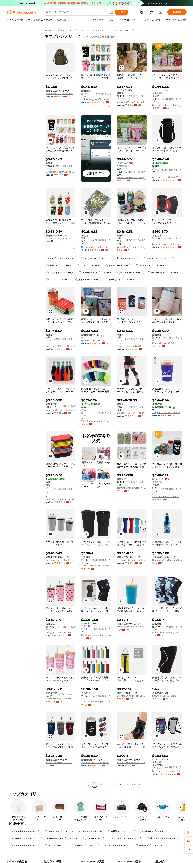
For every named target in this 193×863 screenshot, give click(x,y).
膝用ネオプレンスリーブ (87, 279)
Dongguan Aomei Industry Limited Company (60, 698)
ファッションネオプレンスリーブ (95, 272)
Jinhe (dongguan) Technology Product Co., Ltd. (96, 99)
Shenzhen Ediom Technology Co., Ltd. (167, 105)
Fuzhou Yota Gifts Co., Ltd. (59, 762)
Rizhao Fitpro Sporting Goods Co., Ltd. (167, 632)
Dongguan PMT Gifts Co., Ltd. (60, 346)
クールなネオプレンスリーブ (120, 279)
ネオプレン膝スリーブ (56, 845)
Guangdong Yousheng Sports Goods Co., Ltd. (60, 499)
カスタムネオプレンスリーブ (150, 265)
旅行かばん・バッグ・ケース (71, 30)
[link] (189, 832)
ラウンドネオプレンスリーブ (59, 831)
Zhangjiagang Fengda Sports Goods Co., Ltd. (96, 565)
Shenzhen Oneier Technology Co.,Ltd (132, 696)
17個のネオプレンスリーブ (149, 845)
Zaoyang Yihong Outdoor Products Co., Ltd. (132, 488)
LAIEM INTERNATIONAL (164, 696)
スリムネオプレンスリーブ (59, 272)
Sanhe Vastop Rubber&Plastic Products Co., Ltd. (96, 762)
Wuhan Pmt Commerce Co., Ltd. (132, 247)
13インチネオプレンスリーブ (126, 838)
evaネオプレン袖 (83, 845)
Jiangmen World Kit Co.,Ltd (130, 102)
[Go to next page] (139, 785)
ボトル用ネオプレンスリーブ (24, 831)
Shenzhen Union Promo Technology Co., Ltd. (167, 177)
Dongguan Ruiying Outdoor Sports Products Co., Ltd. (96, 247)
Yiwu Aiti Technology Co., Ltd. (95, 701)
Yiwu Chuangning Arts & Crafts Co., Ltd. (96, 421)
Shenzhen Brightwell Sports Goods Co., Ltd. (132, 626)
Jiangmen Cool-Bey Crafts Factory (167, 412)
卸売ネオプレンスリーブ (58, 265)
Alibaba (48, 30)
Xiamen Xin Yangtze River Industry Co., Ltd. (60, 93)
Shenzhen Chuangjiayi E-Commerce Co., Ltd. (167, 771)
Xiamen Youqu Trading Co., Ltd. (132, 346)
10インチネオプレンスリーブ (158, 258)
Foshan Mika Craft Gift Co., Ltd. (167, 343)
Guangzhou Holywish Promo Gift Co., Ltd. (96, 340)
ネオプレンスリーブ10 (90, 831)
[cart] (151, 12)
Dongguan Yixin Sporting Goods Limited (167, 560)
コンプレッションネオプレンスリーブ (59, 838)
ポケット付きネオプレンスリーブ (163, 838)
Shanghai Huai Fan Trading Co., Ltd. (132, 413)
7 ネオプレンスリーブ (88, 265)
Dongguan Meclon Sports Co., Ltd (60, 171)
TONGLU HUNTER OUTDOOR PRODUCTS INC (132, 762)
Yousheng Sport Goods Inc (59, 238)
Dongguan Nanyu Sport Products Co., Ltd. (60, 560)
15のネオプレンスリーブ (22, 838)
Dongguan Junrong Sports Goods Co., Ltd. (132, 560)
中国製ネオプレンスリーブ (121, 831)
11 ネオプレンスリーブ (57, 279)
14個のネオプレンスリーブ (154, 831)
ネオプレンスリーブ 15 (94, 838)
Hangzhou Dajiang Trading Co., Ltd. (96, 635)
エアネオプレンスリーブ (117, 265)
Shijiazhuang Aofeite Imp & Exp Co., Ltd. (167, 244)
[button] (121, 68)
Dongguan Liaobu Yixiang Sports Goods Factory (60, 632)
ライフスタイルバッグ (102, 30)
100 (133, 785)
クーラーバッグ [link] (126, 30)
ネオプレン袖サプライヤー (94, 258)
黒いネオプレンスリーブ (125, 258)
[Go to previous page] (88, 785)
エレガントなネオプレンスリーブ (114, 845)
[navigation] (24, 408)
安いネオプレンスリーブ (129, 272)
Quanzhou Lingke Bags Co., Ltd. (60, 410)
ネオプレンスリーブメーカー (60, 258)
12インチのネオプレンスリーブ (163, 272)
